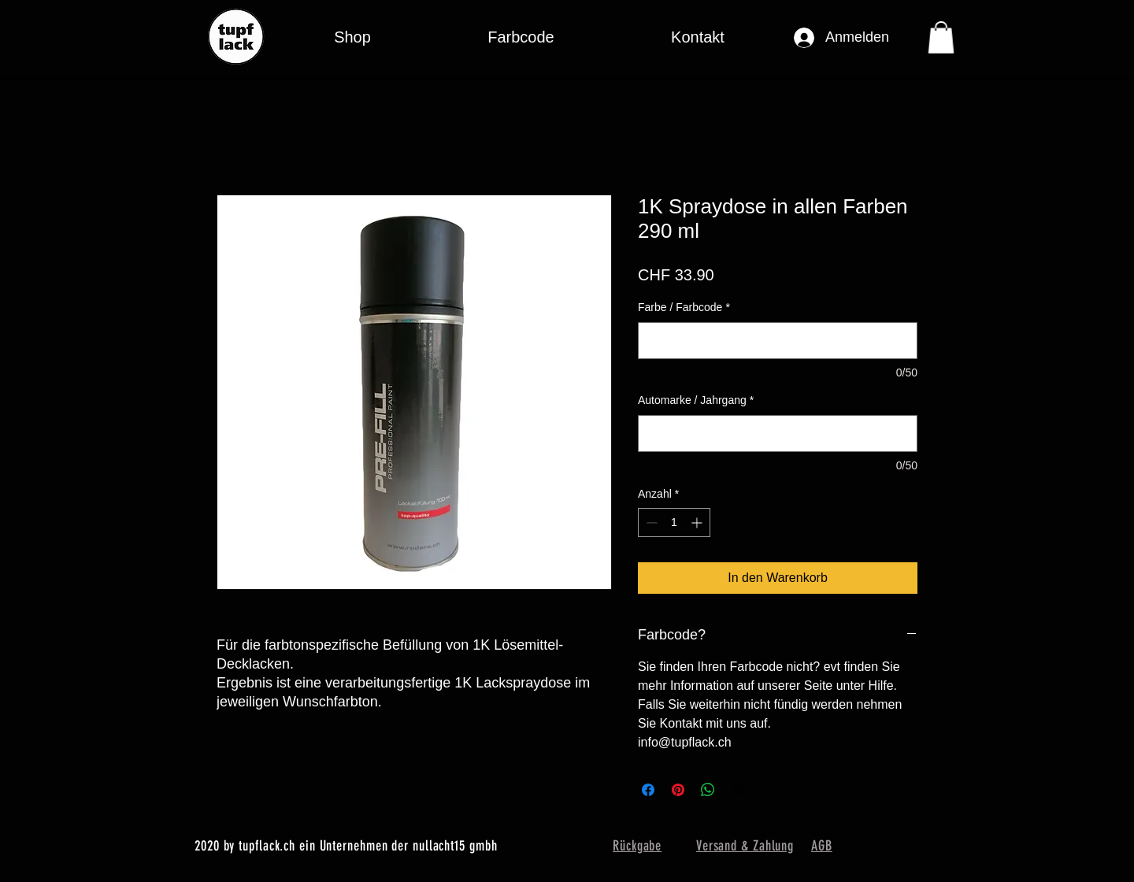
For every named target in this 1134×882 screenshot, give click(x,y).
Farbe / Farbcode (684, 307)
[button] (521, 37)
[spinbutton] (674, 522)
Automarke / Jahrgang (696, 400)
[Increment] (698, 522)
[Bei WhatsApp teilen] (708, 789)
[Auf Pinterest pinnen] (678, 789)
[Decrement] (650, 522)
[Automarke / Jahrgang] (778, 433)
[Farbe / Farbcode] (778, 340)
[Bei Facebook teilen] (648, 789)
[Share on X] (737, 789)
